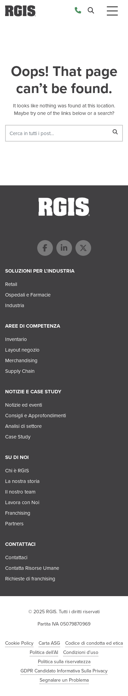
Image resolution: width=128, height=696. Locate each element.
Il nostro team (20, 492)
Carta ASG (49, 643)
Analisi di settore (23, 426)
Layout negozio (22, 350)
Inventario (16, 339)
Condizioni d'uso (80, 652)
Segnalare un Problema (64, 680)
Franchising (17, 513)
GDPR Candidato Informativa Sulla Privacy (64, 670)
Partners (14, 523)
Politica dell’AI (44, 652)
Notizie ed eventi (23, 405)
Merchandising (21, 360)
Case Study (17, 437)
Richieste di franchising (30, 578)
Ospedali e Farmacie (28, 295)
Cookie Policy (19, 643)
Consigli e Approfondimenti (35, 415)
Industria (14, 305)
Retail (11, 284)
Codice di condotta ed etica (94, 643)
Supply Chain (19, 371)
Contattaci (16, 557)
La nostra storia (22, 481)
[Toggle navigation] (112, 10)
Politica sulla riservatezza (64, 661)
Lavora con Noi (22, 502)
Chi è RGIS (17, 470)
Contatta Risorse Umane (32, 568)
